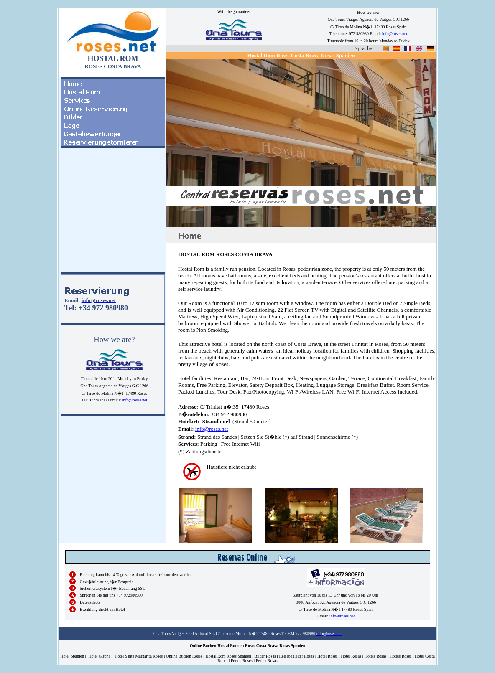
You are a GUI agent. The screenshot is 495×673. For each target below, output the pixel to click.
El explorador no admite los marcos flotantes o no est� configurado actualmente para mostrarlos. (113, 214)
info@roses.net (135, 400)
